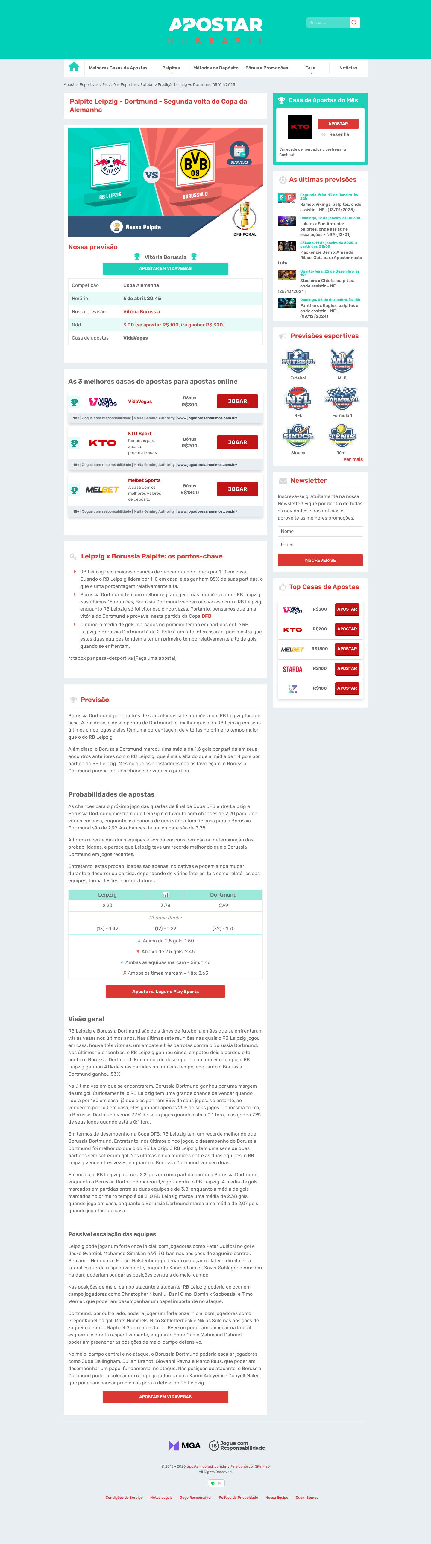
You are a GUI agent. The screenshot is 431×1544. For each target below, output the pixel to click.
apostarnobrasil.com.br (207, 1466)
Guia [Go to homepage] (310, 68)
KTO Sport (140, 433)
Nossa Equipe (276, 1497)
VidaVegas (140, 401)
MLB (342, 378)
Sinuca (298, 452)
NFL (298, 415)
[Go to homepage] (74, 68)
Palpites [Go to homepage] (171, 68)
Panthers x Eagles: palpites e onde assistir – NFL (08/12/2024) (329, 311)
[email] (320, 545)
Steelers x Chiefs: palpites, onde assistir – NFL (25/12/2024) (316, 286)
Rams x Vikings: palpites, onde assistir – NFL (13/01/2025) (330, 207)
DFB (206, 616)
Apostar (338, 123)
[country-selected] (213, 1483)
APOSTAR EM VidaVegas (165, 268)
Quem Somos (307, 1497)
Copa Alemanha (141, 285)
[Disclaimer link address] (237, 1445)
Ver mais (353, 459)
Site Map (262, 1466)
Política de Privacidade (238, 1497)
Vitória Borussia (141, 311)
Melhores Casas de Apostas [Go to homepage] (118, 68)
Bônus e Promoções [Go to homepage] (266, 68)
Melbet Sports (144, 480)
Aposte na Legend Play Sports (165, 991)
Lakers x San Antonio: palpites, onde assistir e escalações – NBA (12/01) (325, 229)
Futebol (298, 378)
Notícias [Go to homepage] (348, 68)
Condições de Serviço (124, 1497)
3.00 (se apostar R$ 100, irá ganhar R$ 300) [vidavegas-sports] (174, 325)
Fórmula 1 (342, 415)
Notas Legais (161, 1497)
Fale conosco (241, 1466)
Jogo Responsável (195, 1497)
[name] (320, 531)
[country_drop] (220, 1483)
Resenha (335, 134)
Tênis (342, 452)
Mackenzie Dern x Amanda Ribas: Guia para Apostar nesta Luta (320, 258)
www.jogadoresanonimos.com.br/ (207, 418)
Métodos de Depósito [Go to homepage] (216, 68)
